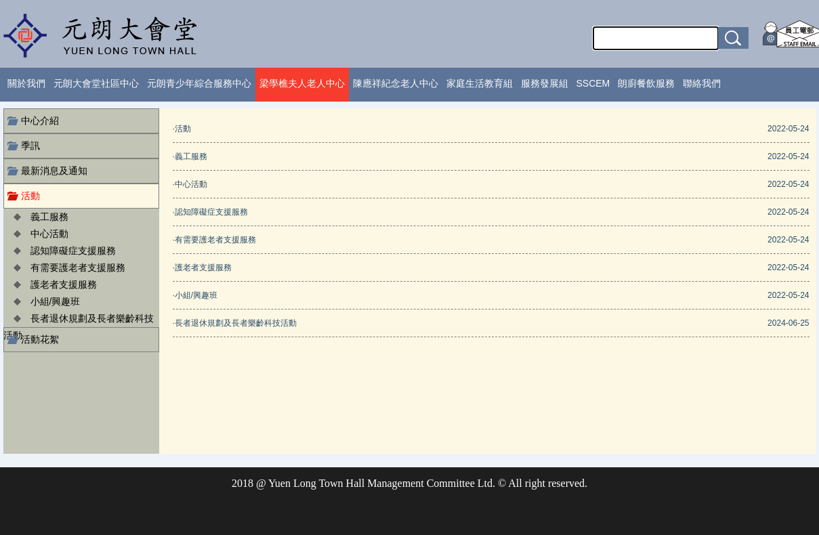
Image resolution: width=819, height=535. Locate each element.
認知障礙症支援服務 (73, 250)
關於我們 (26, 83)
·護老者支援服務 (202, 267)
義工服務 (49, 216)
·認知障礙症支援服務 (210, 212)
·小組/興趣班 (195, 295)
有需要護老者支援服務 (77, 267)
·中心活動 (190, 184)
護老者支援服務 (63, 284)
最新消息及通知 (54, 170)
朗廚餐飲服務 (646, 83)
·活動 (182, 128)
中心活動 (49, 233)
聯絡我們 (702, 83)
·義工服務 (190, 156)
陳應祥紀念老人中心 (395, 83)
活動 (30, 195)
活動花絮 (40, 339)
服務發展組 (544, 83)
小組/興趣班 (55, 301)
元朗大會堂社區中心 (96, 83)
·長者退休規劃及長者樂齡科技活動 (235, 323)
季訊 (30, 145)
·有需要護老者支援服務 (214, 239)
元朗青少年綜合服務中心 (199, 83)
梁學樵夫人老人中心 (302, 83)
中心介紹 (40, 120)
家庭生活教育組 (479, 83)
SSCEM (593, 83)
